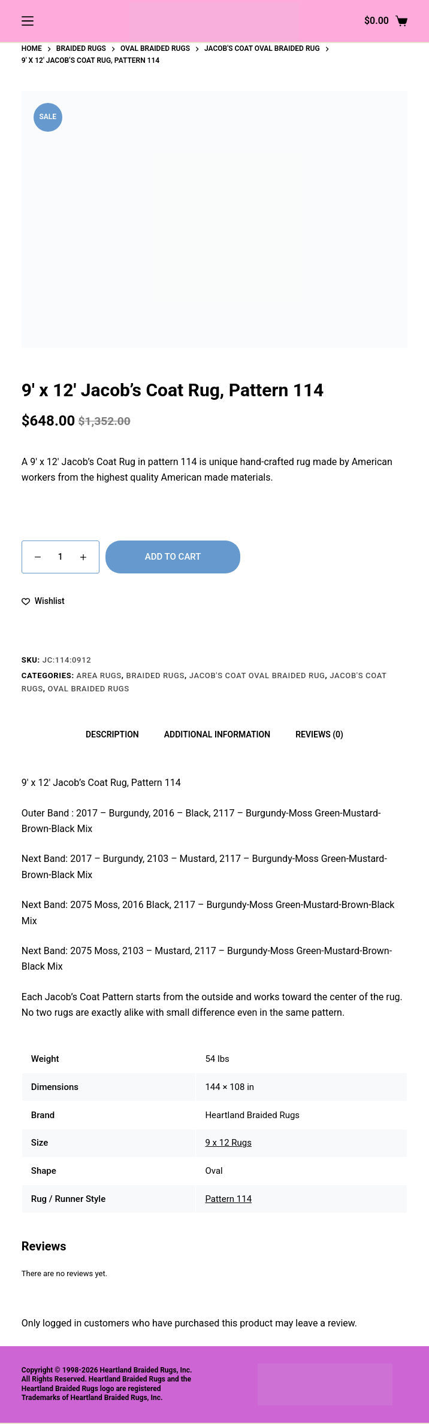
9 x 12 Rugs (228, 1142)
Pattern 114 (228, 1199)
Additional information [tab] (217, 734)
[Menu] (28, 21)
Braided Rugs (155, 675)
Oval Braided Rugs (88, 688)
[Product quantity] (60, 557)
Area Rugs (99, 675)
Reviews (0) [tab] (319, 734)
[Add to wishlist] (43, 601)
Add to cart (173, 556)
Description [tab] (112, 734)
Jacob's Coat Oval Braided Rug (257, 675)
